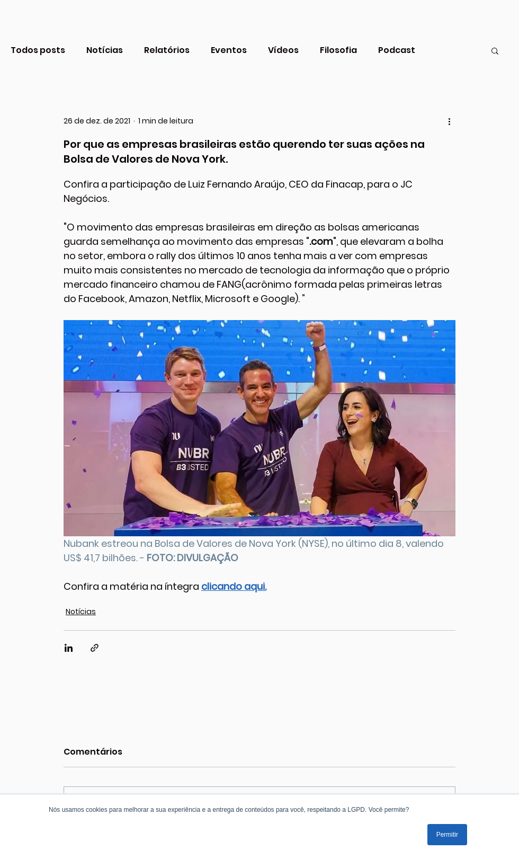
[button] (495, 50)
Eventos (229, 50)
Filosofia (338, 50)
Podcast (396, 50)
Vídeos (283, 50)
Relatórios (167, 50)
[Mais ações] (449, 120)
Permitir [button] (447, 834)
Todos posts (38, 50)
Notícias (104, 50)
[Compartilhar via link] (95, 648)
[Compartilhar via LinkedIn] (69, 648)
